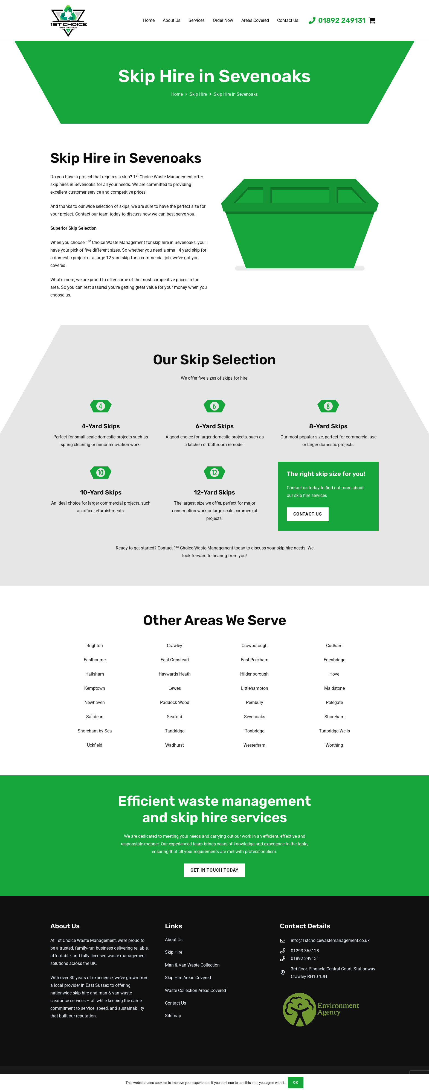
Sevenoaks (254, 716)
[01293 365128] (285, 950)
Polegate (334, 702)
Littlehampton (254, 688)
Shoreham (334, 716)
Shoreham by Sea (95, 731)
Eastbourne (95, 659)
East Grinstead (175, 659)
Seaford (174, 716)
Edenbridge (334, 659)
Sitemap (173, 1015)
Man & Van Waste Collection (192, 965)
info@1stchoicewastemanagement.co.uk (330, 940)
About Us (173, 939)
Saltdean (94, 716)
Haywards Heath (175, 674)
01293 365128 (305, 950)
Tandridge (174, 731)
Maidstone (334, 688)
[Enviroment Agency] (329, 1010)
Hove (334, 674)
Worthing (334, 745)
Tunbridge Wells (334, 731)
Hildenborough (254, 674)
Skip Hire (173, 952)
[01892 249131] (285, 958)
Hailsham (94, 674)
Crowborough (255, 645)
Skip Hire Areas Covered (188, 977)
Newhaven (95, 702)
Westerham (254, 745)
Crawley (174, 645)
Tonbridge (254, 731)
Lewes (175, 688)
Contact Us (175, 1003)
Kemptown (94, 688)
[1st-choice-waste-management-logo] (68, 20)
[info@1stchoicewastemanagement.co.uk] (285, 940)
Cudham (334, 645)
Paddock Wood (174, 702)
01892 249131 (305, 958)
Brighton (94, 645)
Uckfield (94, 745)
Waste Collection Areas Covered (195, 990)
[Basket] (372, 20)
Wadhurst (174, 745)
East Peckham (254, 659)
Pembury (254, 702)
